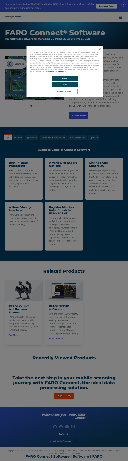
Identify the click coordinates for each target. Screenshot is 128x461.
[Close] (99, 49)
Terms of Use (62, 71)
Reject (64, 84)
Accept (64, 78)
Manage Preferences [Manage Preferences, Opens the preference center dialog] (64, 91)
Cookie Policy (49, 71)
